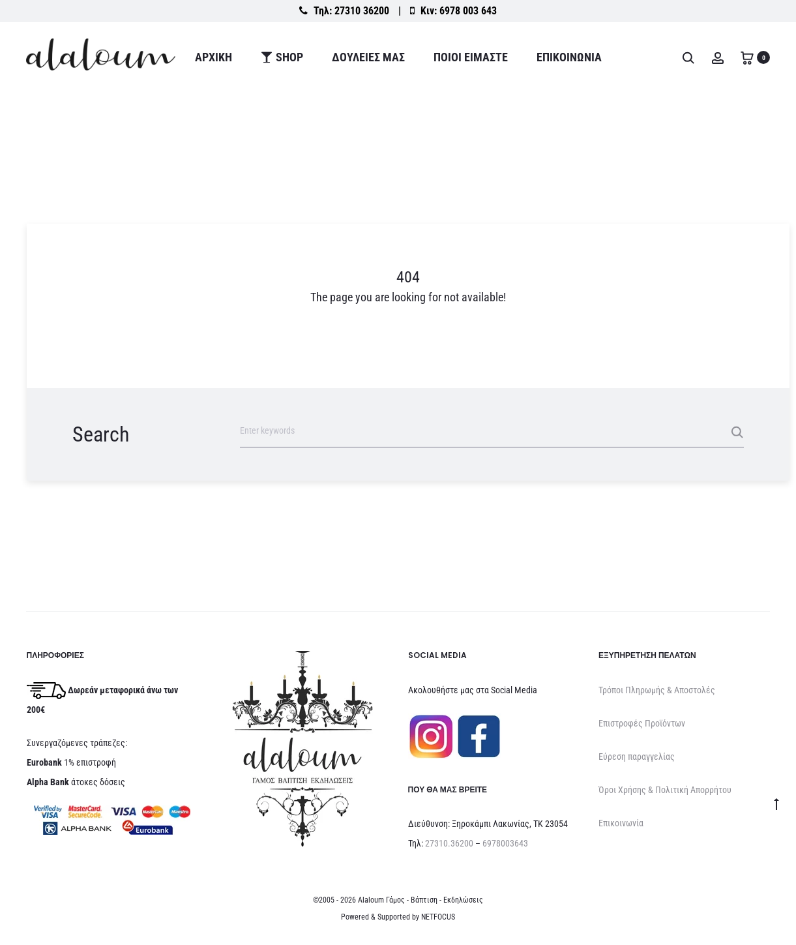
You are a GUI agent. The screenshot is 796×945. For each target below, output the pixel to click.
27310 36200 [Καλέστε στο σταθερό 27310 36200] (361, 11)
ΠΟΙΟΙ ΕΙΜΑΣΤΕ (471, 57)
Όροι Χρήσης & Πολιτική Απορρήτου (664, 790)
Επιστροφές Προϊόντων (641, 723)
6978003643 (505, 843)
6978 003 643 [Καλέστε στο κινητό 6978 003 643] (468, 11)
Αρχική (213, 57)
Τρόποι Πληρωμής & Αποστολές (656, 690)
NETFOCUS (438, 917)
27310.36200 (449, 843)
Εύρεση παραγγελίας (636, 756)
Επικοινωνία (569, 57)
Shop (282, 57)
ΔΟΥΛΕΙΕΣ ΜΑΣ (368, 57)
